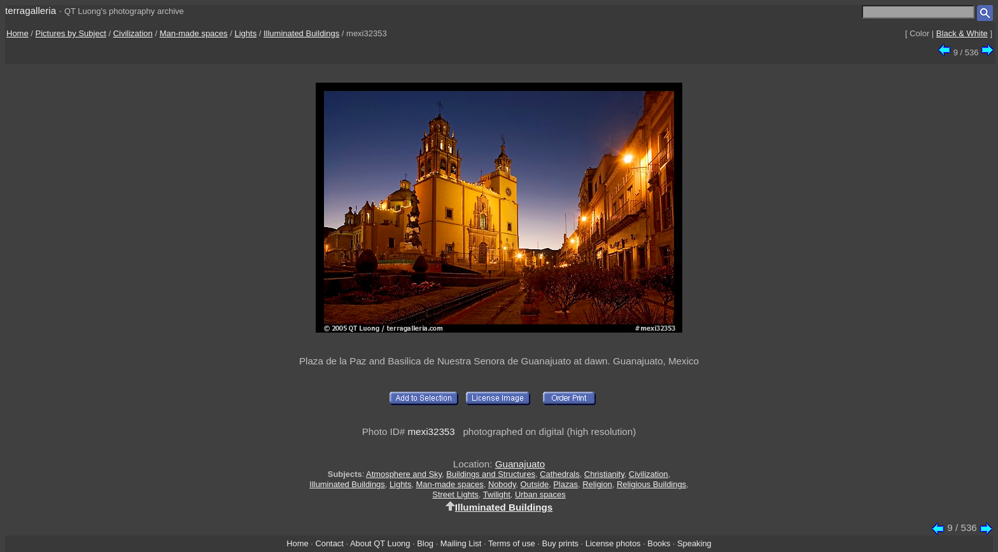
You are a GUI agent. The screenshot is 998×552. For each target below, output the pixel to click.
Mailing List (461, 543)
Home (17, 33)
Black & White (962, 33)
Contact (329, 543)
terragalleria (30, 10)
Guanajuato (520, 464)
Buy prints (560, 543)
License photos (613, 543)
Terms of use (511, 543)
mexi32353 (430, 431)
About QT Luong (380, 543)
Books (658, 543)
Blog (425, 543)
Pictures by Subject (71, 33)
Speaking (694, 543)
